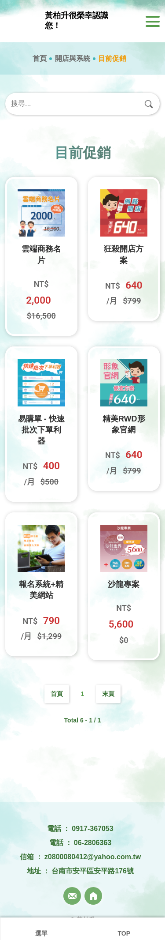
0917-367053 (92, 828)
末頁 (108, 693)
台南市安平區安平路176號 (92, 871)
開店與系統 (72, 58)
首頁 (40, 58)
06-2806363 (92, 842)
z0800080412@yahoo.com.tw (92, 857)
